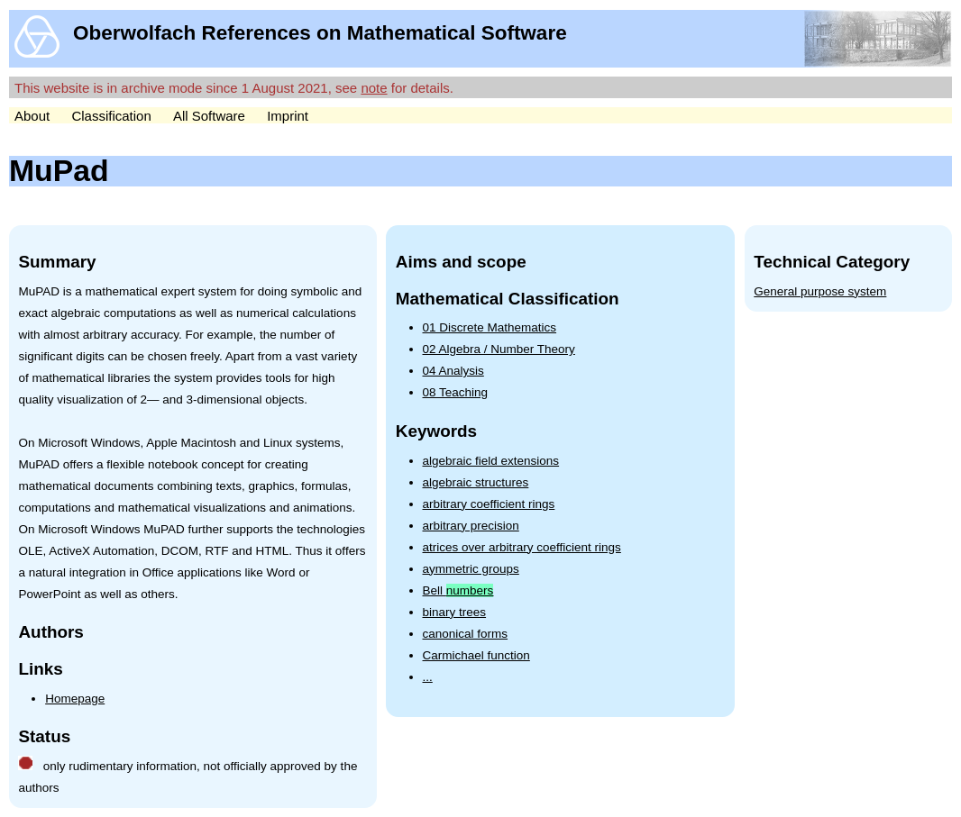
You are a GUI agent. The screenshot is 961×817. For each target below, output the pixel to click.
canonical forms (465, 633)
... (428, 677)
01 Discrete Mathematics (490, 327)
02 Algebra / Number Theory (499, 349)
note (374, 87)
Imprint (287, 115)
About (32, 115)
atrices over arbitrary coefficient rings (522, 547)
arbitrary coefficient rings (489, 504)
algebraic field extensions (491, 461)
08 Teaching (456, 392)
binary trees (455, 612)
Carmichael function (476, 655)
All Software (209, 115)
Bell (458, 590)
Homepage (75, 698)
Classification (111, 115)
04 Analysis (453, 370)
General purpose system (820, 291)
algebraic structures (476, 482)
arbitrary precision (471, 525)
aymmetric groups (471, 569)
